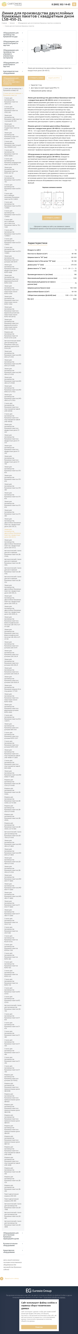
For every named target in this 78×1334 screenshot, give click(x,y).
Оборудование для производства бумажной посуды (10, 35)
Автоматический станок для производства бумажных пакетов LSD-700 (12, 1008)
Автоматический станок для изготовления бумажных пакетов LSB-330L (12, 570)
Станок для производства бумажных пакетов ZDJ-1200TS (12, 718)
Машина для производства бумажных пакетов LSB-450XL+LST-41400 (12, 826)
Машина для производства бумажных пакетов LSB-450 (12, 1170)
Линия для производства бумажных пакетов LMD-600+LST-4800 (13, 852)
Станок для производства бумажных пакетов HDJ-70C (12, 179)
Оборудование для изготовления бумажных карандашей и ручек (11, 1236)
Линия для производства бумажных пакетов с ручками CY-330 (11, 135)
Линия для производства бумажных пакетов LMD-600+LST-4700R (13, 362)
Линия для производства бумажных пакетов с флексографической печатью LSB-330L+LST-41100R (12, 621)
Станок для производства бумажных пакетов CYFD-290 (11, 109)
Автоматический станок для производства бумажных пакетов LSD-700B (12, 1206)
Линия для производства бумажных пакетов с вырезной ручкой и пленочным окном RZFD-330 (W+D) (11, 324)
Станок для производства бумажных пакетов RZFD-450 (11, 964)
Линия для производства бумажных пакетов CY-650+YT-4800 (12, 904)
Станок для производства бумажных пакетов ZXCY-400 (11, 930)
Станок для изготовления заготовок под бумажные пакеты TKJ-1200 (12, 223)
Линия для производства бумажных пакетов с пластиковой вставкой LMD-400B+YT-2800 (12, 753)
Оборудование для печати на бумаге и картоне (10, 43)
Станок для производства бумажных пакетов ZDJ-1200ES (12, 250)
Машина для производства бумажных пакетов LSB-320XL (12, 791)
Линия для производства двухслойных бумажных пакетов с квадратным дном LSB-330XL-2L (12, 599)
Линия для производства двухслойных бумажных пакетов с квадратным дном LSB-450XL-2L (12, 610)
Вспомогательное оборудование (10, 1244)
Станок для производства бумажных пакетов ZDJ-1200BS (12, 205)
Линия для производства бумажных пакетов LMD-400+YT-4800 (13, 895)
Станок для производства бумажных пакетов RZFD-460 (11, 956)
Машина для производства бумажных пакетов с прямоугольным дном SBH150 (12, 1140)
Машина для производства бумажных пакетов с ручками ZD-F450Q (11, 1077)
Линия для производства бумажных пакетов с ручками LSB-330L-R (11, 653)
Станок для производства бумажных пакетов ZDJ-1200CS (12, 241)
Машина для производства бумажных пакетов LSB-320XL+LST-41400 (12, 800)
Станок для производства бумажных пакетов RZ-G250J (12, 999)
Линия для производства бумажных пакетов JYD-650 (12, 478)
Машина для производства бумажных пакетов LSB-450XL (12, 817)
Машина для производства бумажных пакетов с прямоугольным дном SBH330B (12, 1108)
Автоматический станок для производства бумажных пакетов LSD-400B (12, 1224)
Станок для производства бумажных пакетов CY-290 (12, 1060)
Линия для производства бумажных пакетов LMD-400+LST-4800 (13, 843)
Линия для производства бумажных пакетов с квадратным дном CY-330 (12, 438)
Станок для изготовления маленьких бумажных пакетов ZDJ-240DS (11, 196)
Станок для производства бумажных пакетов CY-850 (12, 1016)
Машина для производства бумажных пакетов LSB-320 (12, 1179)
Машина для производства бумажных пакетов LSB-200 (12, 1188)
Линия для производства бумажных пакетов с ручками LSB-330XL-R (11, 670)
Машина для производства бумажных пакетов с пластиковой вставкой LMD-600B (12, 1150)
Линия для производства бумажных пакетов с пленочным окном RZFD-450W (11, 697)
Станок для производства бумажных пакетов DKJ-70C (12, 187)
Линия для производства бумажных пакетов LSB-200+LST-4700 (12, 869)
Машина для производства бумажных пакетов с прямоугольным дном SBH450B (12, 1087)
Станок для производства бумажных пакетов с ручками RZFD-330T (11, 735)
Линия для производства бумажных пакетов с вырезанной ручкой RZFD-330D (11, 279)
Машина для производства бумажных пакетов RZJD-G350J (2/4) (11, 334)
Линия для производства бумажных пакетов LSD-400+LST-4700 (12, 860)
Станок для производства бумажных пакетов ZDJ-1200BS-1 (12, 233)
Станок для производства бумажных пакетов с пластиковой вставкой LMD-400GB (12, 417)
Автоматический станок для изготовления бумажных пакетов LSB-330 (12, 579)
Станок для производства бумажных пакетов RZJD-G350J (11, 938)
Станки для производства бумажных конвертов (12, 89)
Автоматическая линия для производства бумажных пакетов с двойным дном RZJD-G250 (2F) (12, 344)
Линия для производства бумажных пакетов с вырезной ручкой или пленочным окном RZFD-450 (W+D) (11, 311)
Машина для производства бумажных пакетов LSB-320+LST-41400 (12, 782)
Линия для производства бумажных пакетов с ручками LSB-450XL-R (11, 679)
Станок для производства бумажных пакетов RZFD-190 (11, 982)
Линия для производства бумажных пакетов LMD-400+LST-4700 (13, 371)
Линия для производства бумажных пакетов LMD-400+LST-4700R (13, 380)
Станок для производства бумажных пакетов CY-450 (12, 1042)
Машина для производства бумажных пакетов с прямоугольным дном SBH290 (12, 1129)
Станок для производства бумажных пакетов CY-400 (12, 1051)
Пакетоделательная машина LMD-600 (11, 1195)
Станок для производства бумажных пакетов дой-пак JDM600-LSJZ (12, 144)
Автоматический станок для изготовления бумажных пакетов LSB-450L (12, 562)
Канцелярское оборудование (9, 1251)
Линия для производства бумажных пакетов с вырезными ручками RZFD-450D (11, 708)
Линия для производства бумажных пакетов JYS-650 (12, 504)
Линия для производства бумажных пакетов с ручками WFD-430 (11, 726)
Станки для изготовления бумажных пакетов (12, 94)
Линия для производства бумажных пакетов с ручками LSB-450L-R (11, 662)
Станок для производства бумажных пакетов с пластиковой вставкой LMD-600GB (12, 407)
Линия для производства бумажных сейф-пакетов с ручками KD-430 (13, 118)
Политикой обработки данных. (54, 1297)
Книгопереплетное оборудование (10, 72)
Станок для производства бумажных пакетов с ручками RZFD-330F (11, 744)
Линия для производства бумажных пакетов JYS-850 (12, 495)
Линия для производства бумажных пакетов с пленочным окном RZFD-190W (11, 300)
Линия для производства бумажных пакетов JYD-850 (12, 469)
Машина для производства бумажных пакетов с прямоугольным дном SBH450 (12, 1097)
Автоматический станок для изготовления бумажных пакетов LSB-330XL (12, 553)
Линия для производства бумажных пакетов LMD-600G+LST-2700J (13, 388)
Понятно (39, 1327)
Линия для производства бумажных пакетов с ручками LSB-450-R (11, 259)
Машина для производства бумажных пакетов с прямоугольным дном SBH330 (12, 1119)
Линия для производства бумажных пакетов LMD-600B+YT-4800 (13, 774)
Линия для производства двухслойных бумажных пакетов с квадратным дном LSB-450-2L (12, 533)
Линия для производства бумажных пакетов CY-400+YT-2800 (12, 912)
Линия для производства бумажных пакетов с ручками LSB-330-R (11, 644)
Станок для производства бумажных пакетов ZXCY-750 (11, 921)
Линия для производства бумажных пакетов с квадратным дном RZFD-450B (11, 268)
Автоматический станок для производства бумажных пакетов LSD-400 (12, 1215)
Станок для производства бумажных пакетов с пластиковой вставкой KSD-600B (12, 764)
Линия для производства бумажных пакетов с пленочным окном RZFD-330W (11, 289)
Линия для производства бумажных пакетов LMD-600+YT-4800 (13, 878)
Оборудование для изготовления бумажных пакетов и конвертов (11, 81)
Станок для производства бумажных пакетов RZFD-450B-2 (11, 153)
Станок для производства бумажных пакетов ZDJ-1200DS (12, 213)
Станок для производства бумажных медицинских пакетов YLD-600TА (12, 161)
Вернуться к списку (9, 1278)
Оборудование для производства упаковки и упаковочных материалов (10, 54)
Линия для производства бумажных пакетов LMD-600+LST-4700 (13, 354)
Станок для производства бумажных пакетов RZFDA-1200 (11, 947)
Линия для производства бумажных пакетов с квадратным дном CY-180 (12, 460)
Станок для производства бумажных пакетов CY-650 (12, 1025)
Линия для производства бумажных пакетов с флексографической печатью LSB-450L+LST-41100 (12, 634)
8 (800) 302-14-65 (61, 4)
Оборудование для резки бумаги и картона (10, 64)
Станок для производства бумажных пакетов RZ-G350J (12, 990)
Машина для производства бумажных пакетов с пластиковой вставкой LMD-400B (12, 1161)
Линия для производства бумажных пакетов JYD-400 (12, 487)
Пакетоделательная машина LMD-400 (11, 1200)
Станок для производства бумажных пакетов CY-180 (12, 1069)
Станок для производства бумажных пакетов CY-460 (12, 1034)
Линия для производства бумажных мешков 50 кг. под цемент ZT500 (12, 688)
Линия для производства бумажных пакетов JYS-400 (12, 513)
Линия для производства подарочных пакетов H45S (11, 126)
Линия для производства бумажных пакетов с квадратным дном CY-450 (12, 428)
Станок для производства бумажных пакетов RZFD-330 (11, 973)
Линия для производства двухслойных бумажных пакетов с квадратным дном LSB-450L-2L (12, 589)
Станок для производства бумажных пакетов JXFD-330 (11, 100)
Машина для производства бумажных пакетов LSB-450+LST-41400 (12, 808)
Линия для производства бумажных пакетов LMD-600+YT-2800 (13, 886)
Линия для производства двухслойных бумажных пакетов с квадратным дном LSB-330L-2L (12, 522)
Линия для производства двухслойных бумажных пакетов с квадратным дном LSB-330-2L (12, 543)
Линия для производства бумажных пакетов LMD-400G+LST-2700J (13, 397)
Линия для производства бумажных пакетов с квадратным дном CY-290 (12, 449)
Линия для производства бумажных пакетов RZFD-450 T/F (11, 170)
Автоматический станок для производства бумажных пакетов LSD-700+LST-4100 (12, 834)
